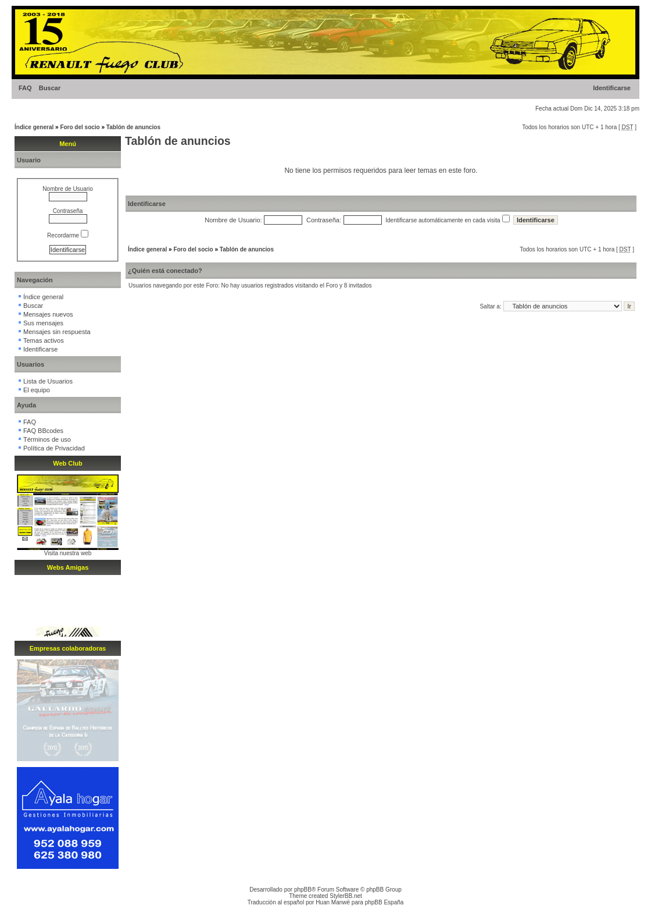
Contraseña (68, 211)
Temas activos (43, 340)
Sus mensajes (43, 323)
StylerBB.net (346, 896)
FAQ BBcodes (43, 430)
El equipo (36, 389)
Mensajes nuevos (48, 314)
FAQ (25, 87)
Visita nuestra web (68, 553)
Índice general (34, 127)
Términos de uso (47, 439)
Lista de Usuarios (48, 381)
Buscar (49, 87)
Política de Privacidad (54, 448)
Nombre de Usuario (67, 189)
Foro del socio (79, 127)
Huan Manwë (333, 902)
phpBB (303, 889)
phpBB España (384, 902)
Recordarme (67, 235)
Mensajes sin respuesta (57, 331)
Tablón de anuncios (133, 127)
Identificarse (612, 87)
